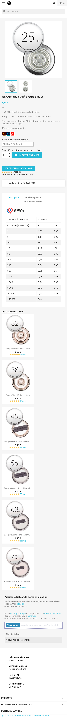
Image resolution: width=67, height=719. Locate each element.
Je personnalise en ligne (19, 168)
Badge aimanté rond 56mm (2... (18, 488)
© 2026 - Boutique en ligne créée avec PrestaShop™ (26, 715)
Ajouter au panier (27, 155)
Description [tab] (13, 197)
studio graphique (18, 613)
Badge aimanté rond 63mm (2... (18, 535)
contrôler (32, 616)
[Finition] (18, 144)
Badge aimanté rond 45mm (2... (18, 441)
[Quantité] (5, 155)
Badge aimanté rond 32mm (18, 348)
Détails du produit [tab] (33, 197)
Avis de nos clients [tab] (33, 201)
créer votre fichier (52, 613)
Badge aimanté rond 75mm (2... (17, 581)
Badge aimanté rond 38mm (18, 395)
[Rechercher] (33, 11)
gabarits (21, 604)
